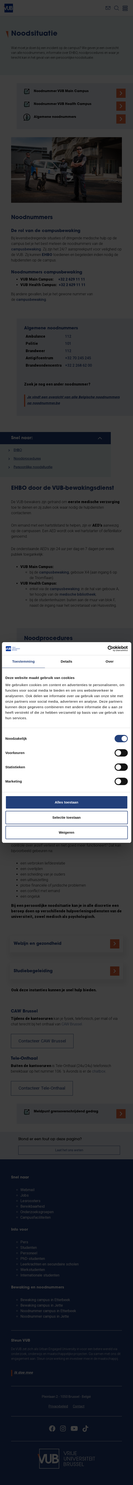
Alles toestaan (66, 802)
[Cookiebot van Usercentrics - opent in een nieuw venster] (107, 649)
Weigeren (66, 832)
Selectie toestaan (66, 817)
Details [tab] (66, 661)
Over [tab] (110, 661)
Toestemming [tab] (23, 661)
